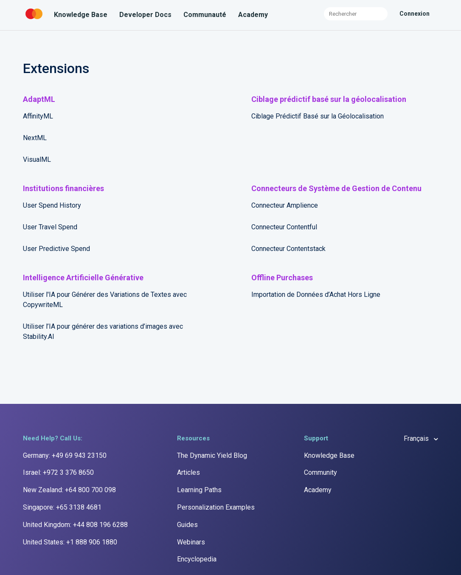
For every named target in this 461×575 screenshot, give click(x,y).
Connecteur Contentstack (288, 249)
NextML (35, 138)
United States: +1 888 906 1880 (70, 542)
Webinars (191, 542)
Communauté (204, 15)
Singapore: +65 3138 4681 (62, 507)
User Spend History (52, 205)
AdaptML (39, 99)
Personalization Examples (216, 507)
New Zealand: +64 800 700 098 (69, 490)
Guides (187, 525)
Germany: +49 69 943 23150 (65, 455)
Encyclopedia (196, 559)
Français (417, 438)
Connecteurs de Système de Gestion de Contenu (336, 188)
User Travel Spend (50, 227)
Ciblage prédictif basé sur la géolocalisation (328, 99)
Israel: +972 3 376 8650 (58, 472)
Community (320, 472)
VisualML (37, 159)
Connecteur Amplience (284, 205)
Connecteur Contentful (284, 227)
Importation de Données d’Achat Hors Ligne (315, 294)
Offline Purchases (282, 277)
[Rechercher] (356, 13)
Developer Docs (145, 15)
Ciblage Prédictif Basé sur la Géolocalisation (317, 116)
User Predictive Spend (56, 249)
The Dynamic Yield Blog (212, 455)
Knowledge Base (80, 15)
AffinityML (38, 116)
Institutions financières (63, 188)
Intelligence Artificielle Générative (83, 277)
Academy (253, 15)
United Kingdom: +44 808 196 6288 (75, 525)
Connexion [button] (414, 13)
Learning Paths (199, 490)
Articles (188, 472)
